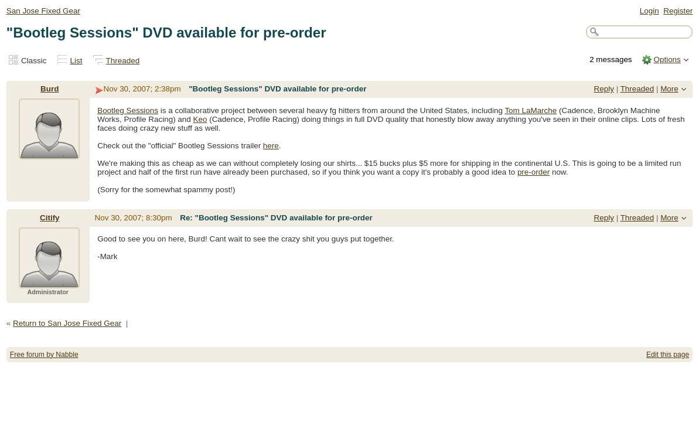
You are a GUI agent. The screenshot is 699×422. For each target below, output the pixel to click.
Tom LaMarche (530, 110)
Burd (49, 88)
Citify (50, 217)
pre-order (533, 172)
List (76, 60)
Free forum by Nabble (44, 354)
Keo (200, 119)
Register (678, 10)
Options (666, 59)
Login (649, 10)
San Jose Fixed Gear (43, 10)
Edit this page (667, 354)
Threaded (123, 60)
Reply (604, 88)
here (271, 145)
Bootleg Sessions (127, 110)
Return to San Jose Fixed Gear (67, 323)
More (669, 88)
